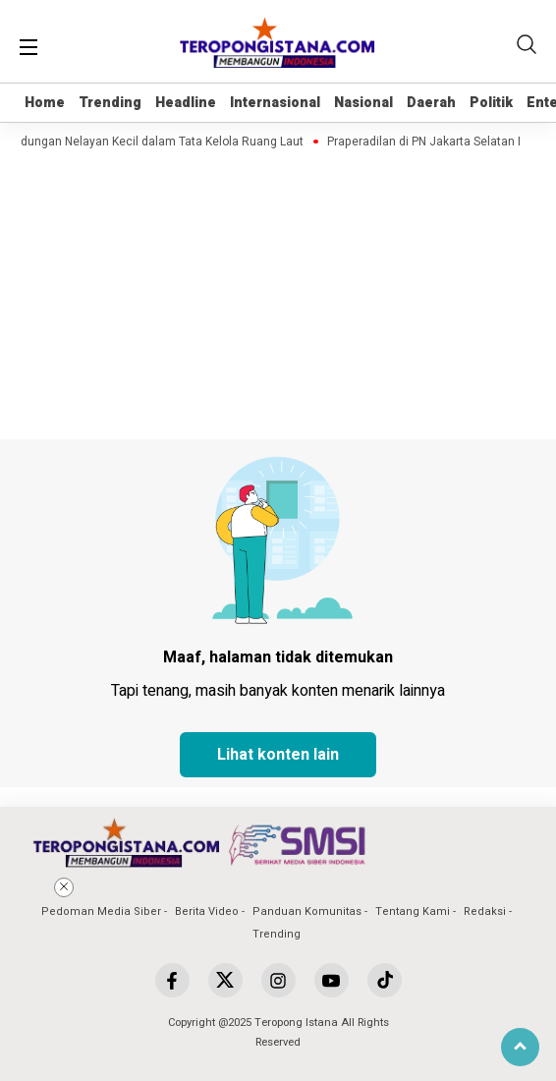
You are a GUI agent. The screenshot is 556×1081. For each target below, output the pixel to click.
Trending (110, 102)
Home (45, 102)
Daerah (431, 102)
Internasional (275, 102)
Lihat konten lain (278, 755)
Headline (185, 102)
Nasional (363, 102)
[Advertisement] (278, 958)
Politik (491, 102)
